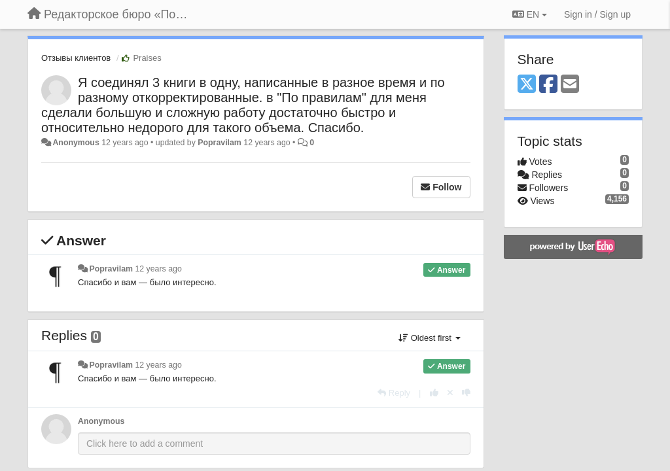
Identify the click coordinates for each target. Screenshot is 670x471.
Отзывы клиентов (76, 58)
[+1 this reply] (434, 393)
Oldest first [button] (429, 338)
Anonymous (75, 142)
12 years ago (158, 268)
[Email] (570, 84)
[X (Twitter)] (527, 84)
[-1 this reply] (466, 393)
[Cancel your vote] (450, 393)
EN (529, 14)
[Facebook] (548, 84)
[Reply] (394, 393)
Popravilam (219, 142)
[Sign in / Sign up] (597, 14)
